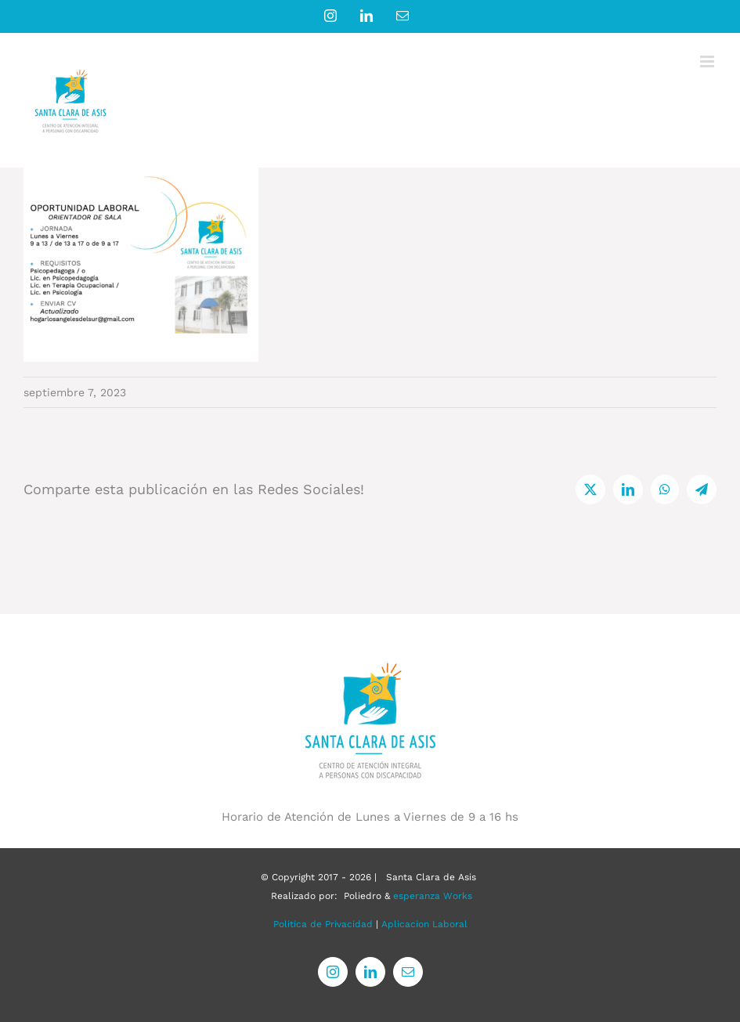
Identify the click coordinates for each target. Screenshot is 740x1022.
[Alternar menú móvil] (708, 61)
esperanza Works (432, 895)
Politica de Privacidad (323, 924)
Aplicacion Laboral (424, 924)
